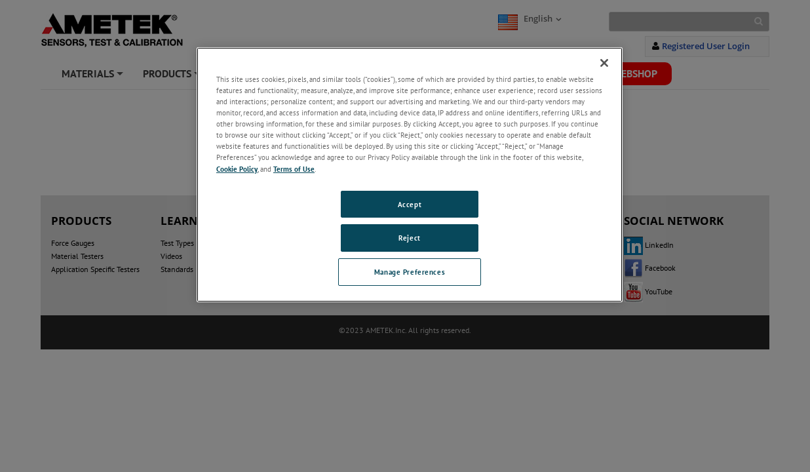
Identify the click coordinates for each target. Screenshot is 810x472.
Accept (409, 204)
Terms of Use (294, 169)
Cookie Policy (237, 169)
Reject (409, 238)
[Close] (604, 63)
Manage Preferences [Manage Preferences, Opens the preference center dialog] (409, 272)
